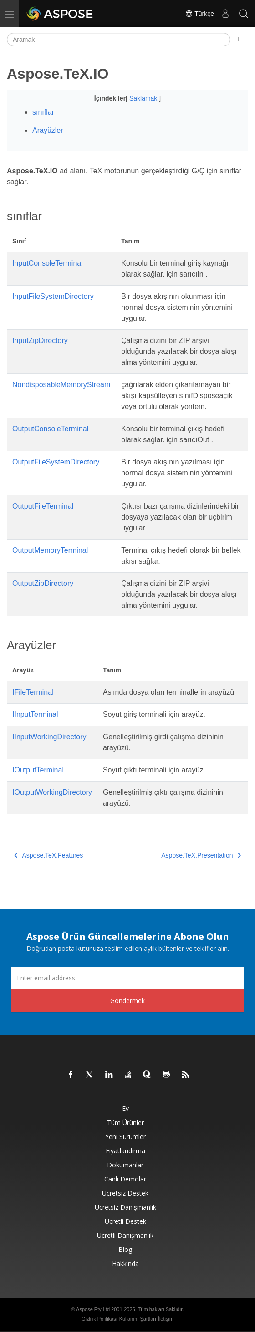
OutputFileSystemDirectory (55, 462)
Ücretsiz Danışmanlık (125, 1207)
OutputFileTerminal (42, 506)
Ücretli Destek (125, 1221)
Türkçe (199, 14)
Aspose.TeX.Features (48, 855)
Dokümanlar (125, 1164)
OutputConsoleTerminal (50, 429)
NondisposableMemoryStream (61, 384)
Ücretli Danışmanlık (125, 1235)
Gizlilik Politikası (99, 1319)
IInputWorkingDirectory (49, 737)
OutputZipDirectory (42, 583)
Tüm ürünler (125, 1122)
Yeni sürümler (125, 1136)
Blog (125, 1249)
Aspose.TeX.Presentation (201, 855)
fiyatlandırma (125, 1150)
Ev (125, 1108)
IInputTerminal (35, 714)
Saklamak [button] (144, 98)
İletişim (165, 1319)
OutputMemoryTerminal (50, 550)
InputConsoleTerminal (47, 263)
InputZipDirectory (40, 340)
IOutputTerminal (38, 770)
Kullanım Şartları (137, 1319)
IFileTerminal (33, 692)
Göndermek (127, 1000)
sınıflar (43, 112)
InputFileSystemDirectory (53, 296)
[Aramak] (118, 39)
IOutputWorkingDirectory (52, 792)
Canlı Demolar (125, 1179)
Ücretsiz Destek (125, 1193)
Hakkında (125, 1263)
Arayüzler (47, 130)
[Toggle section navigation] (239, 39)
